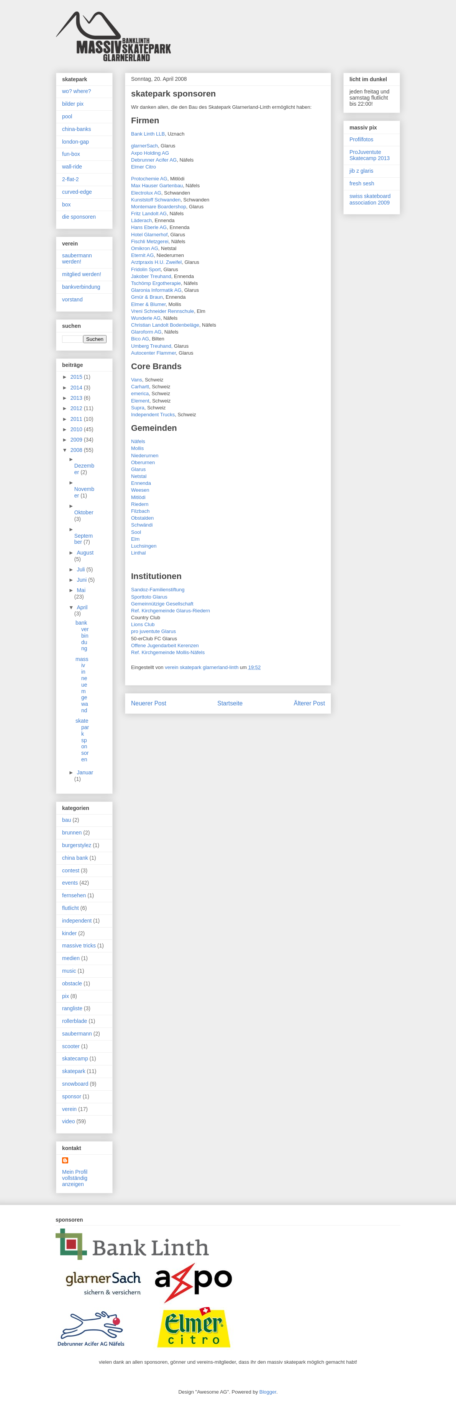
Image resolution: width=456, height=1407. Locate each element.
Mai (81, 590)
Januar (85, 772)
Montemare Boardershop (158, 206)
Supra (137, 408)
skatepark (73, 1071)
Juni (82, 580)
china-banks (76, 129)
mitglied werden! (81, 274)
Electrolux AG (146, 193)
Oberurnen (143, 462)
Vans (136, 380)
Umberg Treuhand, (151, 346)
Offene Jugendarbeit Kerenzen (165, 645)
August (85, 553)
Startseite (230, 703)
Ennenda (141, 483)
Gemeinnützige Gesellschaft (162, 604)
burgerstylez (76, 845)
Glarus (138, 469)
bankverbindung (81, 287)
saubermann (77, 1034)
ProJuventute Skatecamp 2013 (369, 155)
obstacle (72, 983)
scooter (71, 1046)
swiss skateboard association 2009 (369, 199)
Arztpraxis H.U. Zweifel (156, 262)
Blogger (267, 1392)
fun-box (71, 154)
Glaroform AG (146, 332)
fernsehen (74, 895)
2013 (77, 398)
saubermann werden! (77, 258)
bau (66, 820)
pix (65, 996)
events (70, 883)
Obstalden (142, 518)
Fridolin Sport (146, 269)
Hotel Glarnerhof (149, 234)
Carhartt (140, 386)
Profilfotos (361, 139)
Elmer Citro (143, 167)
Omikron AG (144, 248)
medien (71, 958)
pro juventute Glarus (153, 631)
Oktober (83, 512)
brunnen (72, 832)
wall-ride (72, 167)
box (66, 204)
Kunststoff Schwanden (155, 200)
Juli (81, 569)
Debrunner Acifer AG (154, 160)
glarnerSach (144, 146)
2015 (77, 377)
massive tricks (79, 945)
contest (70, 870)
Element (140, 401)
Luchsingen (144, 546)
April (82, 607)
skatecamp (75, 1058)
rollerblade (74, 1021)
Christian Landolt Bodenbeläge (165, 325)
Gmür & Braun (147, 297)
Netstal (138, 476)
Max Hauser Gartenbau (157, 185)
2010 (77, 429)
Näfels (138, 441)
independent (77, 921)
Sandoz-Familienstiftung (157, 589)
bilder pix (73, 104)
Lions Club (142, 624)
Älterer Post (309, 703)
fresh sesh (361, 183)
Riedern (140, 504)
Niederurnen (145, 455)
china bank (75, 858)
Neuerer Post (148, 703)
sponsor (71, 1096)
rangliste (72, 1008)
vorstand (72, 299)
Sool (136, 532)
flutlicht (70, 908)
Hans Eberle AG (149, 227)
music (69, 971)
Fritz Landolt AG (149, 213)
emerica (140, 393)
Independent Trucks (153, 414)
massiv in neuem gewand (81, 684)
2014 (77, 387)
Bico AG (140, 339)
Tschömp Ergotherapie (156, 283)
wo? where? (76, 91)
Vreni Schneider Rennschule (162, 311)
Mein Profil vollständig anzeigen (74, 1178)
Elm (135, 539)
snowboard (75, 1084)
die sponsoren (79, 217)
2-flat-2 (70, 179)
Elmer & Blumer (148, 304)
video (68, 1121)
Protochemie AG (149, 179)
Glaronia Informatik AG (156, 290)
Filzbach (140, 511)
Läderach (141, 220)
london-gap (75, 142)
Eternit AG (142, 255)
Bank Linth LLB (148, 134)
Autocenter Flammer (153, 353)
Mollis (137, 448)
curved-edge (77, 192)
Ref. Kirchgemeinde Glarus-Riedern (170, 611)
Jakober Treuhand (151, 276)
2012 (77, 408)
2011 (77, 419)
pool (67, 116)
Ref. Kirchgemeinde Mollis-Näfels (168, 652)
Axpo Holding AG (150, 153)
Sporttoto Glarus (149, 597)
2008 (77, 450)
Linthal (138, 553)
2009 (77, 440)
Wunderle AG (146, 318)
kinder (69, 933)
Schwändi (142, 525)
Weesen (140, 490)
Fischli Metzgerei (150, 241)
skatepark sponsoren (82, 740)
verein (69, 1109)
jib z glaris (361, 171)
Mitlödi (138, 497)
